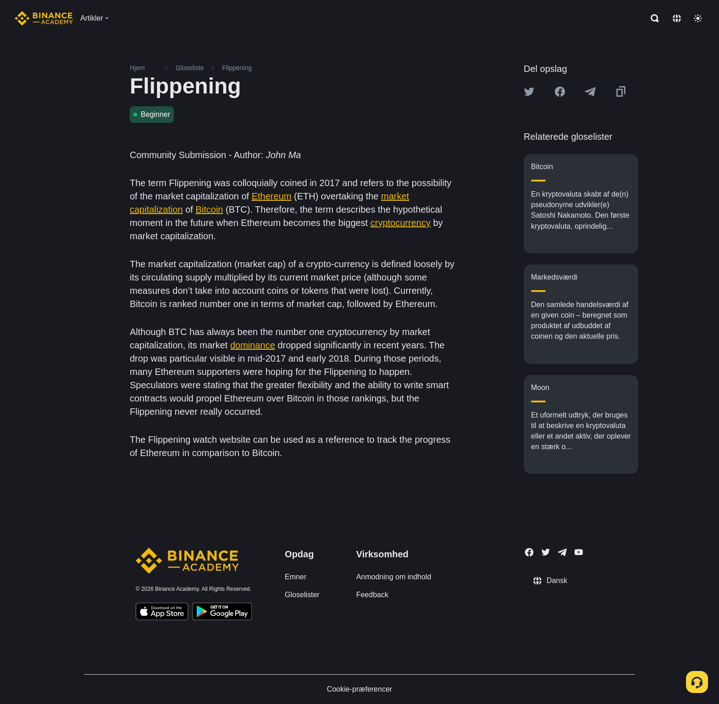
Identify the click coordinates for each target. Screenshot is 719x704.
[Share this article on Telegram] (590, 91)
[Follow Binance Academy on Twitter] (545, 552)
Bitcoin (209, 209)
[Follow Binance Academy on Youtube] (578, 552)
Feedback (372, 595)
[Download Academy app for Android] (222, 613)
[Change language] (677, 18)
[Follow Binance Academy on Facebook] (529, 552)
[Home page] (44, 18)
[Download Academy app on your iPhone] (162, 613)
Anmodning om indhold (393, 577)
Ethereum (272, 196)
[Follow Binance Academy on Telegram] (562, 552)
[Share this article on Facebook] (559, 91)
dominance (252, 345)
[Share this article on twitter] (529, 91)
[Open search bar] (652, 18)
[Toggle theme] (698, 18)
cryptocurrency (401, 223)
